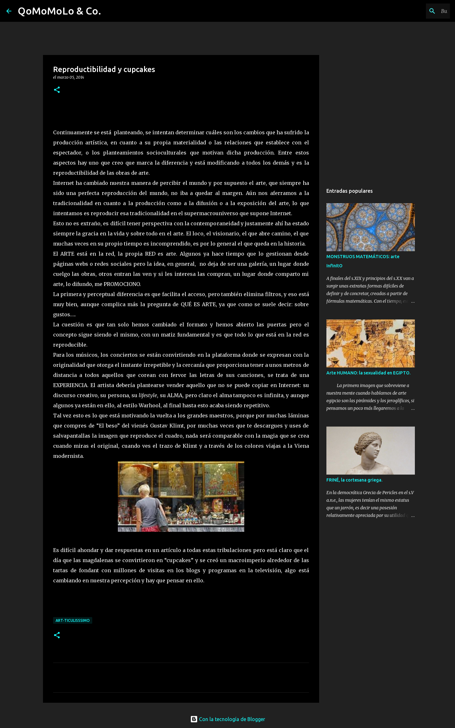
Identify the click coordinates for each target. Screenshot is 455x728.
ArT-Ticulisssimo (73, 620)
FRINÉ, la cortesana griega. (354, 479)
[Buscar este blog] (417, 11)
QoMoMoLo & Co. (59, 10)
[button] (57, 90)
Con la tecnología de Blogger (227, 719)
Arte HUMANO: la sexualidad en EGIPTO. (368, 372)
